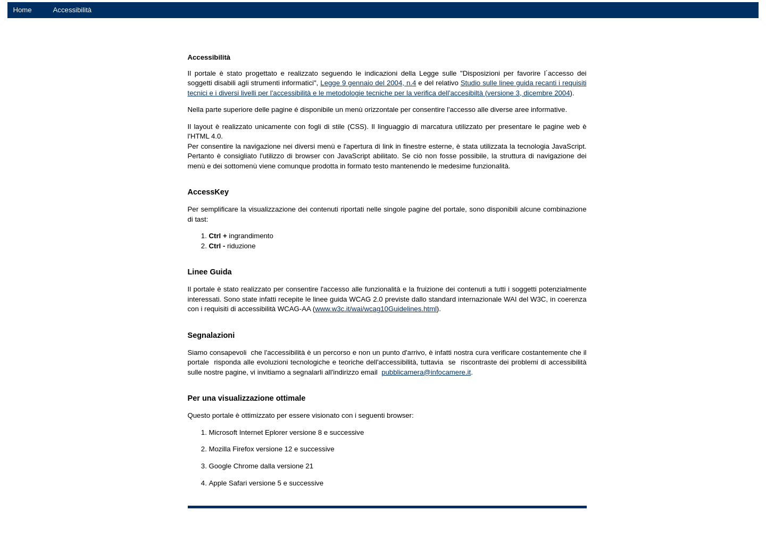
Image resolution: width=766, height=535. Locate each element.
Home (22, 10)
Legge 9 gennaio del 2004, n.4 (368, 83)
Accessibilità (72, 10)
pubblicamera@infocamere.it (426, 372)
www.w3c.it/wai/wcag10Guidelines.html (376, 309)
